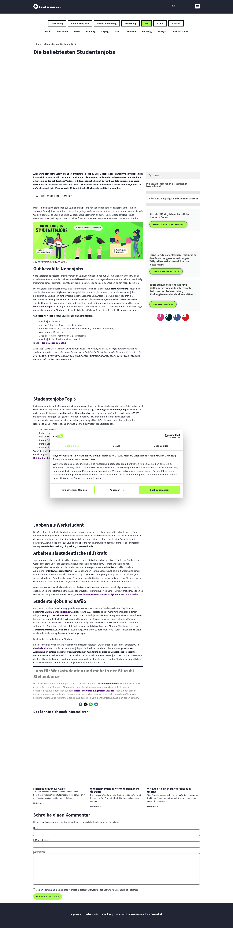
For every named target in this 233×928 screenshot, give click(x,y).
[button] (173, 6)
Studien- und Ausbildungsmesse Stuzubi (93, 690)
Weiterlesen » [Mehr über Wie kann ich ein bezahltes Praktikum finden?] (152, 806)
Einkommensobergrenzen (57, 611)
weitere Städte (180, 31)
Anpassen (117, 490)
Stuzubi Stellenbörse (108, 683)
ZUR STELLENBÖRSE (163, 304)
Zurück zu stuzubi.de (50, 6)
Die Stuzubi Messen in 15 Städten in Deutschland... (166, 185)
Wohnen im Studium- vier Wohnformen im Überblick (114, 790)
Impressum (76, 914)
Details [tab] (116, 446)
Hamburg (90, 31)
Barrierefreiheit (155, 914)
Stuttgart (162, 31)
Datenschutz (91, 914)
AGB (103, 914)
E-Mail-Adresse (41, 840)
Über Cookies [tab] (161, 446)
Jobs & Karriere (136, 914)
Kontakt (120, 914)
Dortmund (62, 31)
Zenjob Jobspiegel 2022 (54, 342)
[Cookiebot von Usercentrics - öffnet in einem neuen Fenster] (167, 436)
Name (37, 828)
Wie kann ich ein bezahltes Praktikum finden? (169, 790)
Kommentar (40, 852)
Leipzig (105, 31)
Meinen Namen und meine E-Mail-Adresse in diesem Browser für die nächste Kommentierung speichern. (87, 890)
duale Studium (44, 648)
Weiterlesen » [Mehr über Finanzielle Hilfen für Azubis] (38, 803)
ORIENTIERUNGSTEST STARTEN (168, 224)
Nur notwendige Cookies (74, 490)
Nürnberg (147, 31)
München (131, 31)
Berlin (48, 31)
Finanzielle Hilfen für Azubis (49, 788)
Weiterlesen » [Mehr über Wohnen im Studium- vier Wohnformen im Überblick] (95, 806)
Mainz (118, 31)
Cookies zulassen (159, 490)
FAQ (111, 914)
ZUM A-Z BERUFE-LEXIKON (166, 271)
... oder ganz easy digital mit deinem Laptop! (172, 198)
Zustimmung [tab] (72, 446)
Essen (77, 31)
